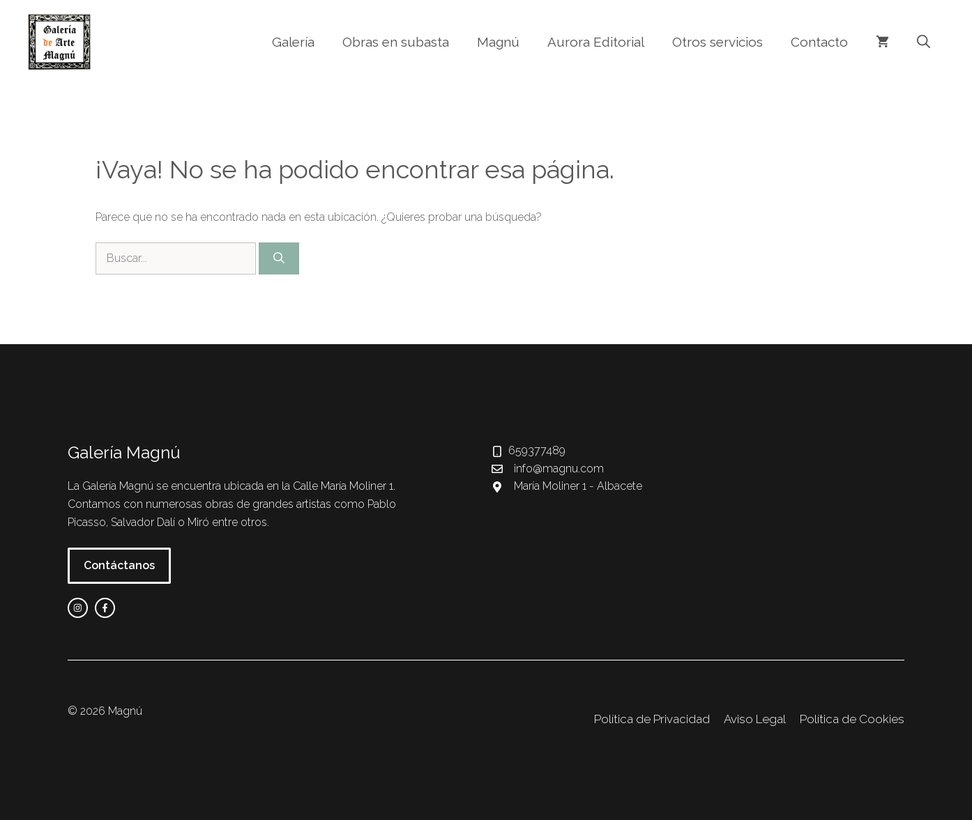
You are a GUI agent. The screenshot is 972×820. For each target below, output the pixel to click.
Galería (293, 41)
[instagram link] (78, 608)
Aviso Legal (755, 719)
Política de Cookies (852, 719)
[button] (923, 42)
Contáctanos (119, 565)
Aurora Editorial (595, 41)
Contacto (819, 41)
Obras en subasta (395, 41)
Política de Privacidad (652, 719)
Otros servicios (717, 41)
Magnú (498, 41)
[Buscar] (279, 258)
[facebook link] (105, 608)
